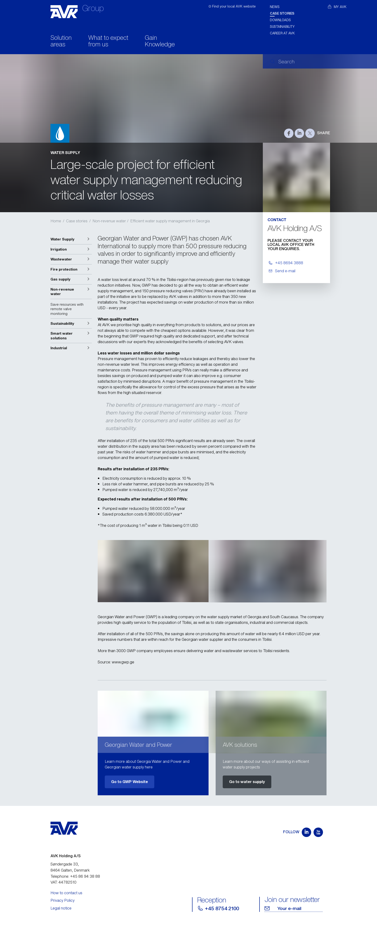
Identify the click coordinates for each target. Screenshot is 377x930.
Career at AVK (282, 33)
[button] (71, 239)
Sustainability (282, 26)
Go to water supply (247, 781)
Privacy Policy (62, 900)
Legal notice (60, 908)
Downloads (280, 19)
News (274, 6)
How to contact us (66, 893)
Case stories (282, 13)
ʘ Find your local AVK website (232, 6)
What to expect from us (108, 41)
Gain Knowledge (160, 41)
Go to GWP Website (129, 781)
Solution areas (61, 41)
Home (55, 221)
